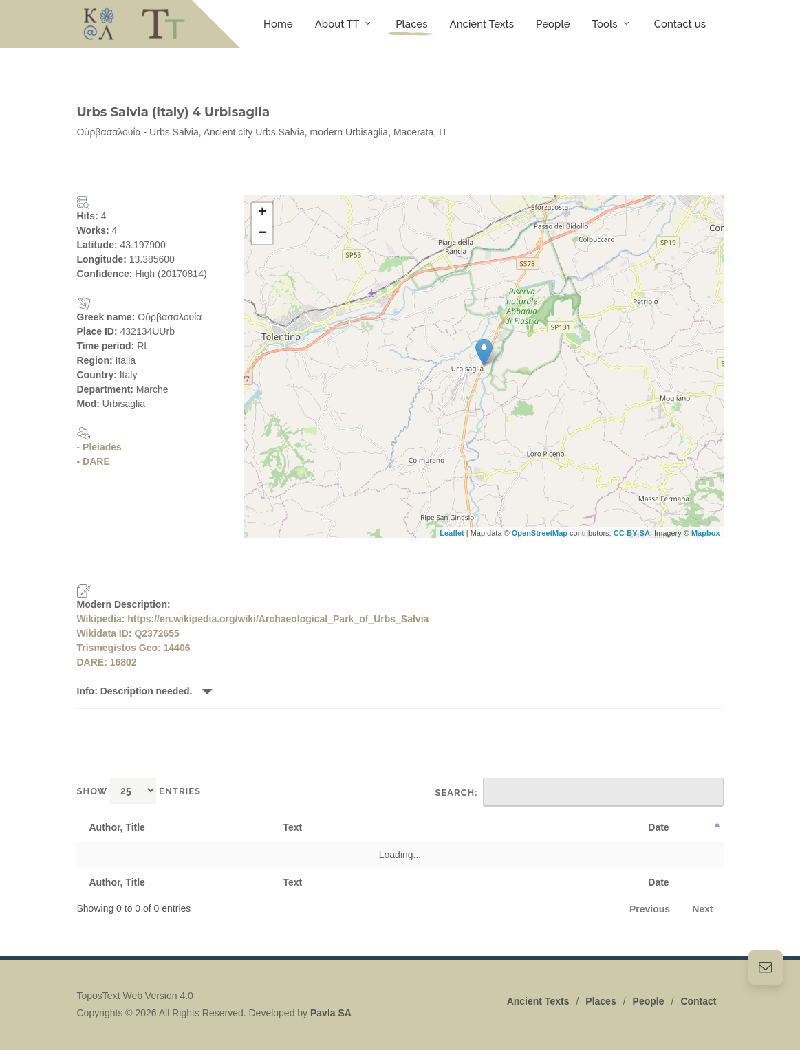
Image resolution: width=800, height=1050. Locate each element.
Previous (649, 909)
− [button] (262, 233)
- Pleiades (99, 446)
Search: (579, 792)
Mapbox (705, 533)
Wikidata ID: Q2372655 (128, 633)
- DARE (93, 461)
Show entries (139, 790)
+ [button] (262, 213)
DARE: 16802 (107, 662)
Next (702, 909)
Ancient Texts (538, 1001)
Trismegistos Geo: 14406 (134, 647)
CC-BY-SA (632, 533)
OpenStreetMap (539, 533)
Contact (698, 1001)
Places (600, 1001)
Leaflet (452, 533)
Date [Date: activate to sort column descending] (658, 827)
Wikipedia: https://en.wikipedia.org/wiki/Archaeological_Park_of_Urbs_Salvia (253, 618)
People (648, 1001)
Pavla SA (331, 1012)
